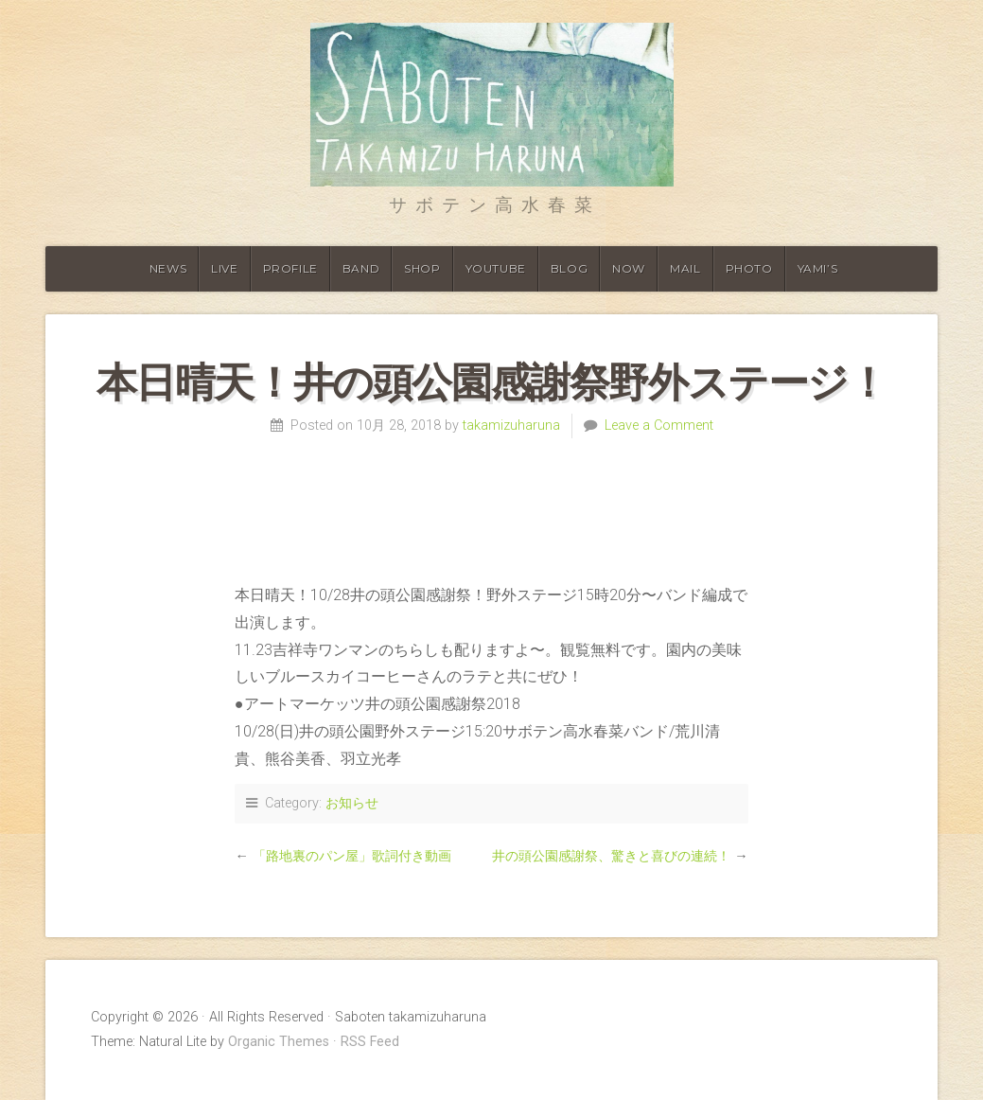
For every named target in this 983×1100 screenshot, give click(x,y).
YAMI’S (818, 268)
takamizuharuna (511, 425)
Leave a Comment (659, 425)
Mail (685, 268)
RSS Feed (370, 1042)
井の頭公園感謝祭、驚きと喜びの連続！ (611, 856)
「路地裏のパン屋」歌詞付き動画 (352, 856)
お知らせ (351, 803)
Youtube (495, 268)
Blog (569, 268)
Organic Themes (278, 1042)
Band (360, 268)
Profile (290, 268)
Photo (749, 268)
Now (628, 268)
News (167, 268)
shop (422, 268)
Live (224, 268)
